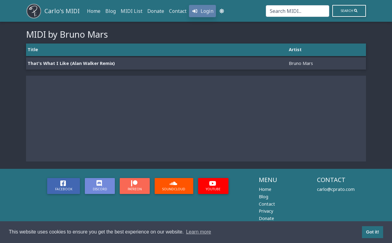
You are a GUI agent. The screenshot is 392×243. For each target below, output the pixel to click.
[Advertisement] (196, 118)
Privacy (266, 211)
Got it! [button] (372, 232)
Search (349, 10)
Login (202, 11)
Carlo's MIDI (62, 11)
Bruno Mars (301, 63)
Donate (155, 11)
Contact (178, 11)
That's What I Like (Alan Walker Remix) (71, 63)
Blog (110, 11)
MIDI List (131, 11)
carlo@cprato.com (336, 189)
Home (93, 11)
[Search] (297, 11)
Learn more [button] (198, 231)
